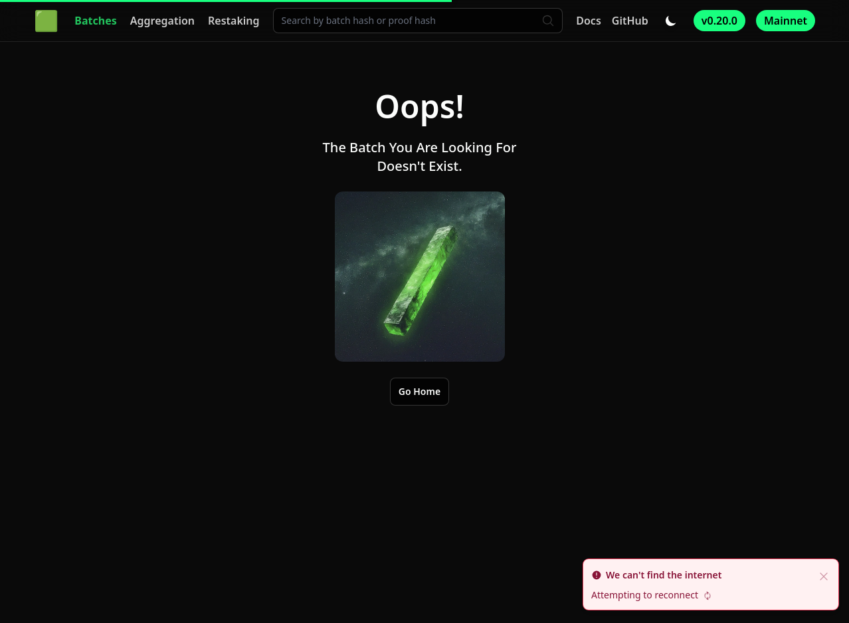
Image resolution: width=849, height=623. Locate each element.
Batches (95, 20)
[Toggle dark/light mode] (671, 21)
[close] (824, 575)
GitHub (630, 20)
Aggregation (162, 20)
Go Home (419, 391)
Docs (588, 20)
